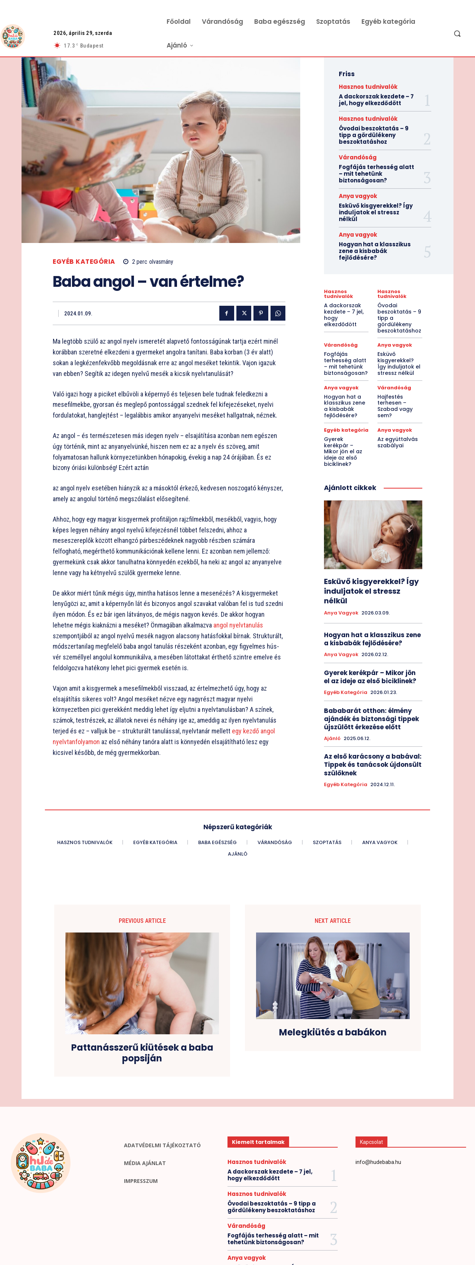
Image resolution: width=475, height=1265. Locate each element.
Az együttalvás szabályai (397, 442)
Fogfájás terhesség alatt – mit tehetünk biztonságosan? (376, 173)
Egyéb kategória (84, 262)
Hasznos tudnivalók (368, 87)
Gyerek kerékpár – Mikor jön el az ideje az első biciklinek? (343, 451)
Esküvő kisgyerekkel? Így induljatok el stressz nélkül (376, 212)
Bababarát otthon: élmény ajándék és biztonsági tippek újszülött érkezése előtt (371, 719)
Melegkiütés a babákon (333, 1032)
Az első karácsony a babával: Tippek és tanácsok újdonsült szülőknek (373, 764)
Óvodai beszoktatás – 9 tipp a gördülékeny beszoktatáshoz (374, 135)
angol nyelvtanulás (237, 625)
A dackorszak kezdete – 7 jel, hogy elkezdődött (376, 100)
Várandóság (358, 157)
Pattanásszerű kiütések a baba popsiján (142, 1053)
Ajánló (332, 739)
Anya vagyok (358, 196)
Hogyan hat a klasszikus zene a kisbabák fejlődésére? (375, 251)
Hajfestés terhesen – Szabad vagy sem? (395, 406)
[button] (457, 33)
